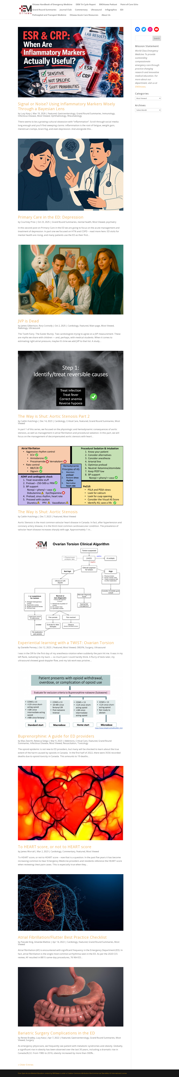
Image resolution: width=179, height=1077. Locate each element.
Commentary (81, 10)
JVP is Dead (28, 320)
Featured (52, 113)
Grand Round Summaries (44, 10)
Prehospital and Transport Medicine (49, 15)
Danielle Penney (29, 647)
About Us (106, 15)
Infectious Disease (27, 115)
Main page (95, 325)
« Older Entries (25, 1064)
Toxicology (82, 743)
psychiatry (111, 222)
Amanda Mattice (42, 942)
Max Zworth (27, 740)
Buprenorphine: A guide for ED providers (56, 736)
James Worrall (28, 851)
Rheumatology (74, 115)
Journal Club (66, 10)
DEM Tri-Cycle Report (86, 4)
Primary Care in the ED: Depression (50, 217)
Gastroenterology (66, 113)
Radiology (23, 328)
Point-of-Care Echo (129, 4)
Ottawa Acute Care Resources (84, 15)
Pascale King (27, 942)
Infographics (111, 10)
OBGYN (80, 647)
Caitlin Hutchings (29, 421)
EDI (121, 10)
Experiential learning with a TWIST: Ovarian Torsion (66, 642)
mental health (84, 222)
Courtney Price (28, 222)
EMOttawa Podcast (108, 4)
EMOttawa (140, 86)
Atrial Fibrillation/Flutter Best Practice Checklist (62, 937)
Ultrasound (96, 10)
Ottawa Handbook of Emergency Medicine (52, 4)
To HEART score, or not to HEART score (54, 846)
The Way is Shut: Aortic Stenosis (48, 511)
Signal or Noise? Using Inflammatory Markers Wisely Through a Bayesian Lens (66, 106)
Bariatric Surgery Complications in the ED (56, 1033)
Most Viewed (43, 115)
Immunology (108, 113)
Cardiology (73, 325)
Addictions (69, 740)
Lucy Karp (26, 113)
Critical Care (72, 421)
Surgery (89, 647)
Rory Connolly (46, 325)
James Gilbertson (29, 325)
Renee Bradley (28, 1037)
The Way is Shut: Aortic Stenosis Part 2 (54, 416)
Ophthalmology (58, 115)
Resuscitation (69, 743)
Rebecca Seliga (41, 740)
